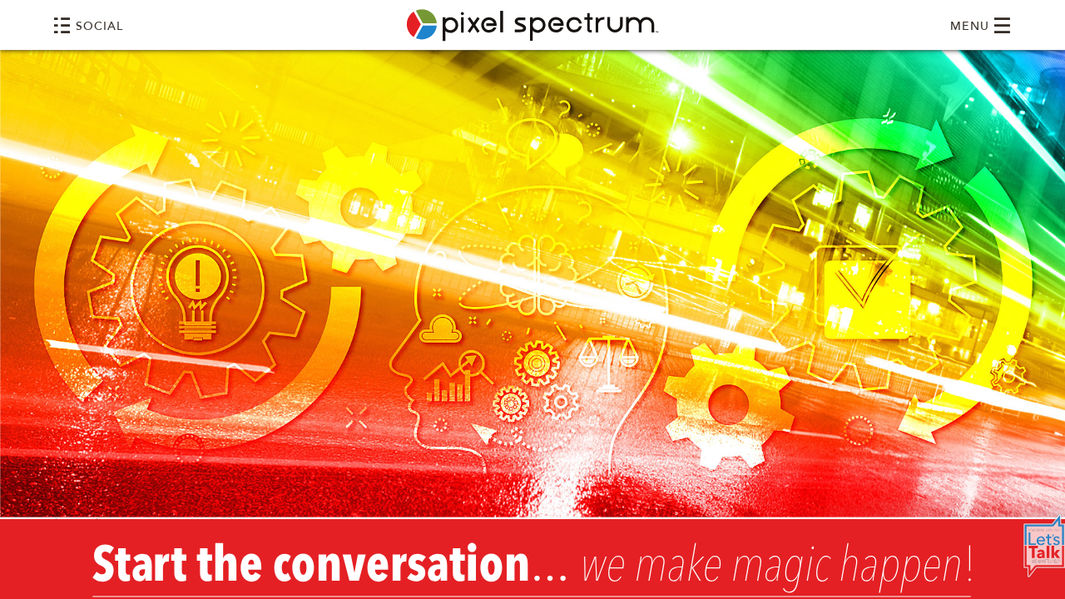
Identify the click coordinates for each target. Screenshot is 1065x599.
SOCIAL (88, 25)
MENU (981, 25)
